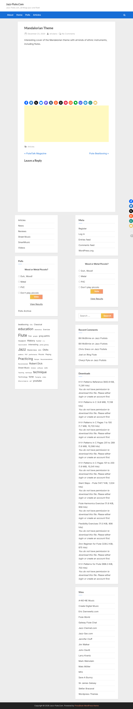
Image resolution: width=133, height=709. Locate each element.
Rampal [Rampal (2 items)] (36, 359)
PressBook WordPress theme (87, 706)
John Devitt (84, 650)
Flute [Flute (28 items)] (22, 335)
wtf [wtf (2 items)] (30, 381)
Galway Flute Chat (88, 622)
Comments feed (86, 245)
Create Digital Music (89, 606)
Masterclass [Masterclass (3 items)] (32, 350)
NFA (81, 672)
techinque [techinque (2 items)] (28, 373)
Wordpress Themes (88, 694)
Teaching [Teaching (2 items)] (21, 373)
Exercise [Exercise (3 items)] (46, 330)
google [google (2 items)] (35, 336)
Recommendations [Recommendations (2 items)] (46, 359)
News (21, 225)
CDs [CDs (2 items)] (31, 325)
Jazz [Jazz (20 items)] (22, 349)
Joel (81, 354)
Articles (37, 15)
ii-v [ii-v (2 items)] (44, 341)
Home (19, 15)
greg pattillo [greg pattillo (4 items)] (44, 336)
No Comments (68, 33)
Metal (23, 281)
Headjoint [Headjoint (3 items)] (22, 341)
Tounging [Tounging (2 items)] (38, 377)
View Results (36, 304)
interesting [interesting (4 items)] (33, 344)
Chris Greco (85, 349)
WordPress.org (86, 250)
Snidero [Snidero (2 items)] (33, 368)
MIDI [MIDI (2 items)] (39, 350)
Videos (21, 247)
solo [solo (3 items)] (46, 368)
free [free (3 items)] (30, 336)
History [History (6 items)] (31, 340)
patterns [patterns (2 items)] (21, 354)
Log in (82, 234)
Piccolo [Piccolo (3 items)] (41, 354)
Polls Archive (24, 311)
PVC (23, 287)
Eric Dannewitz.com (88, 611)
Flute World (84, 617)
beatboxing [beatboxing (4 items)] (23, 324)
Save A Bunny (86, 677)
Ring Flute (92, 354)
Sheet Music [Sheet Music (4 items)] (24, 368)
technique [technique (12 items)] (40, 372)
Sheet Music (24, 236)
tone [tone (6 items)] (31, 376)
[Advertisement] (66, 123)
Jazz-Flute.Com (15, 4)
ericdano (53, 33)
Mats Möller (84, 666)
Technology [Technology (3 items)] (23, 377)
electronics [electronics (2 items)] (38, 330)
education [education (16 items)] (25, 329)
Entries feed (85, 239)
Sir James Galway (87, 683)
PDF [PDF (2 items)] (26, 354)
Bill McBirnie (85, 338)
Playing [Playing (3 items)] (48, 354)
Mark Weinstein (86, 661)
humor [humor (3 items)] (38, 341)
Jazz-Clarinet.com (88, 628)
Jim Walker (84, 644)
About (10, 15)
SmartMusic (24, 242)
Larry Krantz (85, 655)
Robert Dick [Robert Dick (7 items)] (35, 363)
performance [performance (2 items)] (33, 354)
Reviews (22, 231)
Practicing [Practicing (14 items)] (25, 359)
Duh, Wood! (26, 276)
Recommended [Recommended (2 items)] (23, 364)
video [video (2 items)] (44, 377)
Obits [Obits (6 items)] (45, 350)
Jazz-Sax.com (86, 633)
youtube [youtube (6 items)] (37, 380)
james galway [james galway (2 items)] (44, 345)
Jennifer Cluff (85, 639)
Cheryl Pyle (84, 360)
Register (83, 228)
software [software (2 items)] (40, 368)
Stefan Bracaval (86, 688)
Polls (27, 15)
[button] (26, 103)
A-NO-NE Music (86, 600)
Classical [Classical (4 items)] (38, 324)
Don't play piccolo (30, 293)
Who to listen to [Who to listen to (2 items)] (23, 381)
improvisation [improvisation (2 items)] (22, 345)
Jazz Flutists (101, 338)
